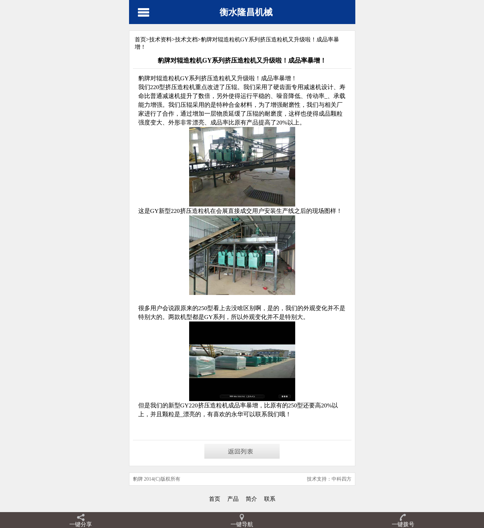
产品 (233, 499)
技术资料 (160, 39)
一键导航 (242, 524)
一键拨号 (403, 524)
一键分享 (80, 524)
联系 (269, 499)
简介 (251, 499)
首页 (214, 499)
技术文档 (186, 39)
